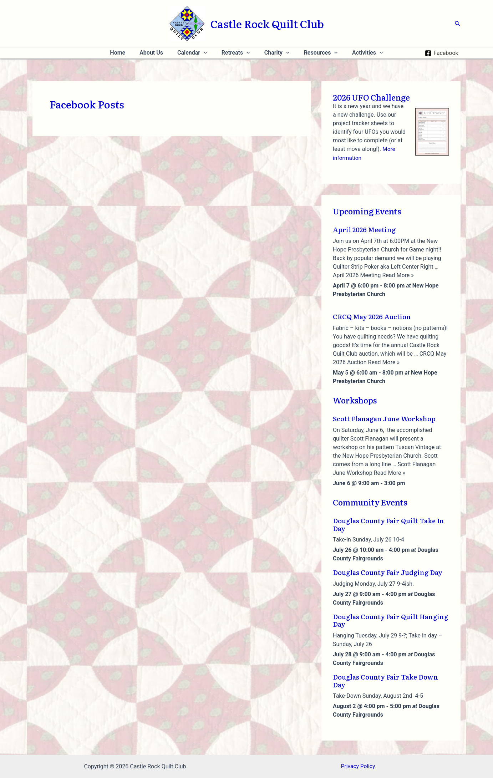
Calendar (195, 52)
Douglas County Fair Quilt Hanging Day (390, 620)
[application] (206, 52)
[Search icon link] (458, 24)
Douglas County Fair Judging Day (387, 572)
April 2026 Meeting (364, 229)
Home (126, 52)
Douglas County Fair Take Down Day (385, 680)
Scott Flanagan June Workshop (384, 418)
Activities (359, 52)
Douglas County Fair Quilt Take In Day (388, 524)
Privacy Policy (358, 766)
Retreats (236, 52)
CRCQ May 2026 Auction (372, 316)
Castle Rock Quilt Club (267, 23)
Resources (315, 52)
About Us (157, 52)
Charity (274, 52)
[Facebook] (442, 53)
